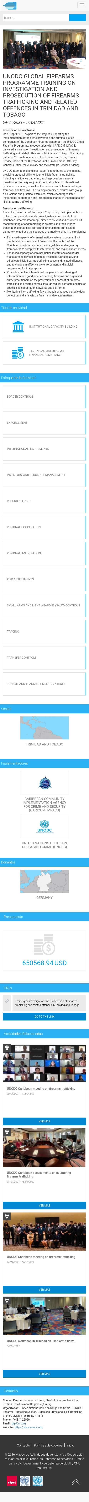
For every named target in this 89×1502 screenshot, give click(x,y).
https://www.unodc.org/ (29, 1427)
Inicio (70, 1445)
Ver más (44, 1121)
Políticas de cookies (48, 1445)
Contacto (23, 1445)
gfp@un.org (19, 1423)
